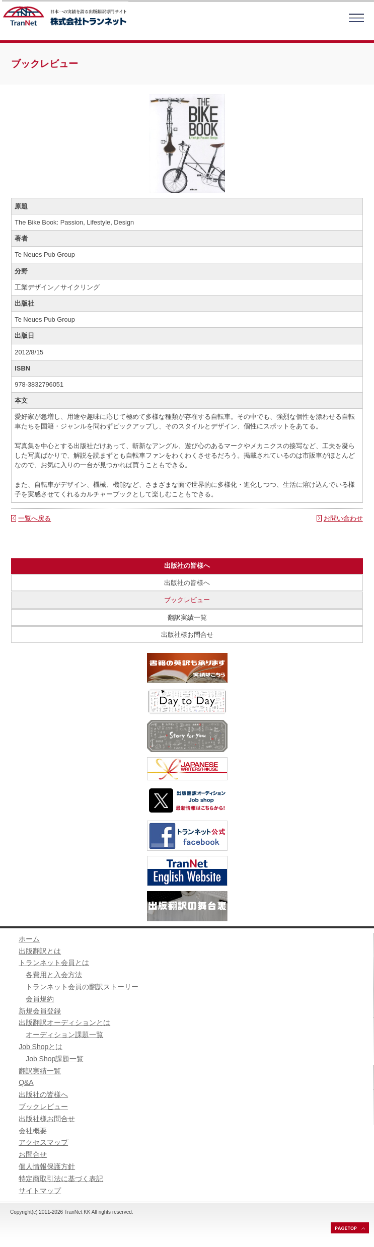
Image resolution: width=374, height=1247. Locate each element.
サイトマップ (40, 1191)
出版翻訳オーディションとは (64, 1022)
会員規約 (40, 999)
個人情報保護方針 (47, 1166)
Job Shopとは (40, 1047)
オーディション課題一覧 (64, 1035)
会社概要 (33, 1131)
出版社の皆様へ (187, 582)
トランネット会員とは (54, 963)
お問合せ (33, 1154)
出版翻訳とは (40, 951)
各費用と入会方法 (54, 975)
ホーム (29, 939)
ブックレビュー (187, 600)
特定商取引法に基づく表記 (61, 1179)
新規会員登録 (40, 1011)
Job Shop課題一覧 (55, 1059)
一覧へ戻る (34, 518)
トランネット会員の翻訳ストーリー (82, 987)
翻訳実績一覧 (187, 617)
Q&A (26, 1082)
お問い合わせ (343, 518)
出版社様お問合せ (187, 634)
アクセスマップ (43, 1142)
